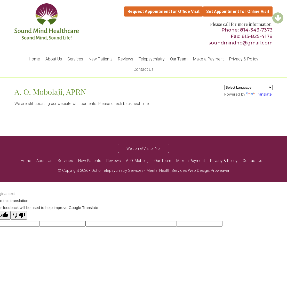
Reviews (125, 59)
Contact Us (143, 69)
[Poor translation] (19, 215)
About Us (53, 59)
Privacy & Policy (243, 59)
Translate (259, 94)
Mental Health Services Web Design (178, 170)
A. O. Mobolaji (137, 160)
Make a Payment (208, 59)
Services (75, 59)
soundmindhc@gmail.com (241, 43)
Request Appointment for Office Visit (163, 11)
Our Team (179, 59)
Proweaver (220, 170)
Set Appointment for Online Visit (237, 11)
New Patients (101, 59)
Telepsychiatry (152, 59)
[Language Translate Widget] (248, 87)
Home (34, 59)
